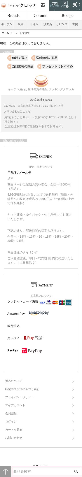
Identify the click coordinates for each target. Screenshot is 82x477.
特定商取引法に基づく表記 (22, 389)
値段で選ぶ (19, 58)
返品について (13, 381)
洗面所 (48, 24)
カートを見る (13, 429)
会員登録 (11, 413)
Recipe (67, 15)
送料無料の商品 (47, 58)
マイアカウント (15, 405)
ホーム (5, 33)
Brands (13, 15)
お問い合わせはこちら (17, 111)
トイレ (34, 24)
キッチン (6, 24)
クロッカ (19, 5)
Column (40, 15)
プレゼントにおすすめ (57, 66)
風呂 (20, 24)
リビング (61, 24)
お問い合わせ (13, 437)
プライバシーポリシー (19, 397)
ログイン (11, 421)
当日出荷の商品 (22, 66)
